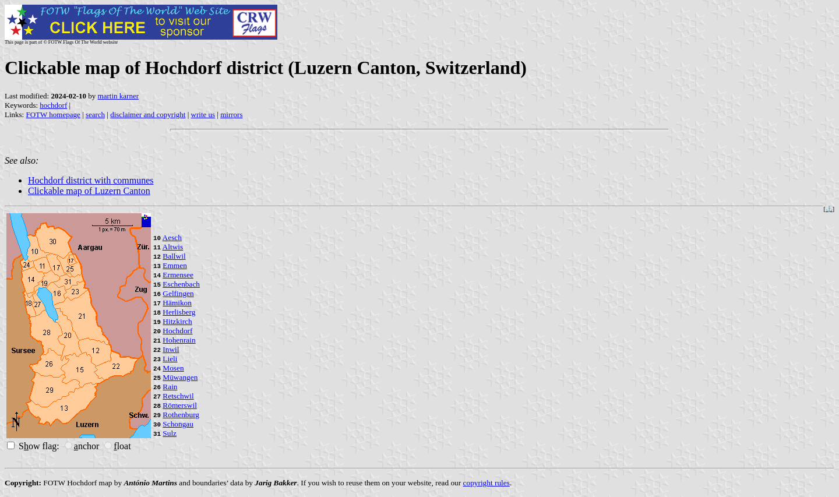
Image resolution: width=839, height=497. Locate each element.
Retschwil (178, 396)
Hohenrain (179, 340)
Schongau (178, 424)
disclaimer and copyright (147, 114)
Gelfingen (178, 293)
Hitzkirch (177, 321)
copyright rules (486, 482)
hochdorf (53, 105)
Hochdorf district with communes (91, 180)
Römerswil (180, 405)
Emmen (174, 265)
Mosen (173, 368)
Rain (170, 386)
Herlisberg (179, 312)
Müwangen (180, 377)
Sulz (170, 433)
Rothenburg (181, 414)
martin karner (118, 95)
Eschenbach (181, 284)
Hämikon (177, 302)
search (95, 114)
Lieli (170, 358)
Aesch (172, 237)
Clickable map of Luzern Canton (89, 191)
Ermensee (178, 274)
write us (203, 114)
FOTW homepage (53, 114)
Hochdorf (177, 330)
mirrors (231, 114)
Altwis (173, 246)
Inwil (171, 349)
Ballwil (174, 256)
